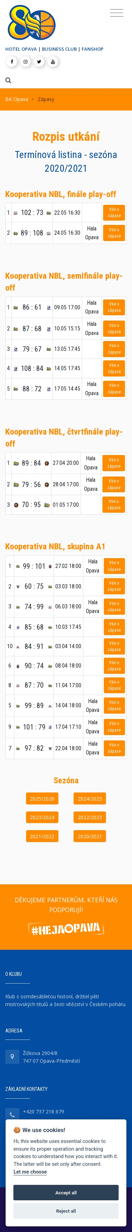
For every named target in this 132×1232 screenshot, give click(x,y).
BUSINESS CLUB (59, 49)
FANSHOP (92, 49)
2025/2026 (42, 798)
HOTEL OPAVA (21, 49)
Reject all (66, 1211)
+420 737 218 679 (43, 1111)
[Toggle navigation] (117, 13)
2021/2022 (42, 836)
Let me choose (30, 1172)
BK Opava (16, 99)
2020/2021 (90, 836)
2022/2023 (90, 817)
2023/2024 (42, 817)
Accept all (66, 1192)
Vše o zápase (114, 212)
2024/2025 (90, 798)
